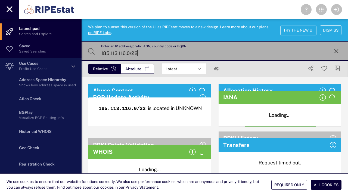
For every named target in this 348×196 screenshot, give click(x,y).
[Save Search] (324, 68)
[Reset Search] (336, 51)
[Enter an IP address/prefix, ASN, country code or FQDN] (214, 51)
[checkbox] (216, 68)
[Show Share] (311, 68)
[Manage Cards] (337, 68)
